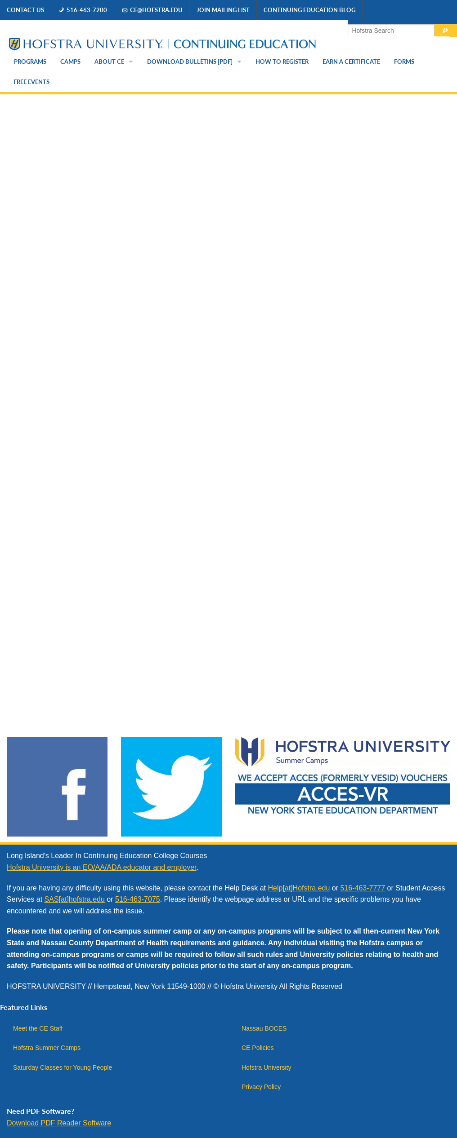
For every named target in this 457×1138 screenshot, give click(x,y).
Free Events (31, 81)
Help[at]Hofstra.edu (299, 888)
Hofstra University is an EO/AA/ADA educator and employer (102, 867)
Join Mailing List (223, 9)
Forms (404, 61)
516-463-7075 (137, 899)
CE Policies (258, 1047)
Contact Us (25, 9)
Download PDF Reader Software (59, 1123)
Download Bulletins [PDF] (190, 61)
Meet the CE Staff (38, 1028)
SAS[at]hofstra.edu (75, 899)
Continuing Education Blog (309, 9)
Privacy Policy (261, 1086)
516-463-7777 (362, 888)
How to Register (282, 61)
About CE (109, 61)
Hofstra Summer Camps (47, 1047)
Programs (30, 61)
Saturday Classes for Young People (62, 1067)
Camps (70, 61)
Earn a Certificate (351, 61)
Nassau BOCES (264, 1028)
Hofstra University (266, 1067)
